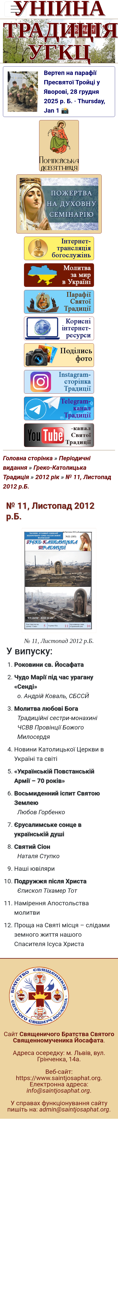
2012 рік (47, 477)
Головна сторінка (28, 458)
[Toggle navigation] (15, 9)
